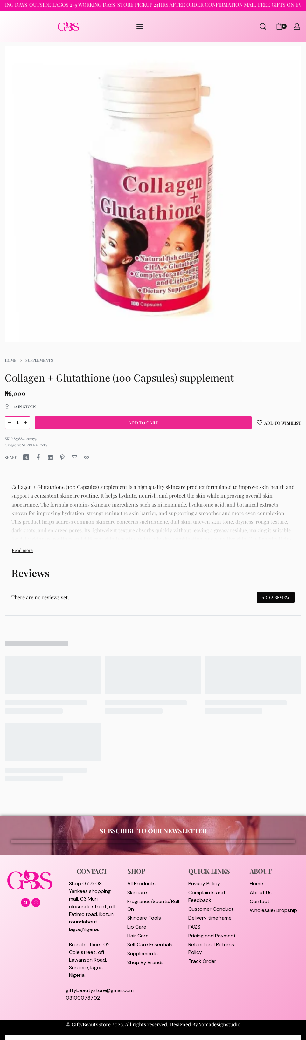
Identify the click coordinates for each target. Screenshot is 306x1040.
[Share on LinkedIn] (50, 457)
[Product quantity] (17, 422)
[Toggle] (22, 550)
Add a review (275, 597)
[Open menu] (139, 26)
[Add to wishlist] (279, 422)
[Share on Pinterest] (62, 457)
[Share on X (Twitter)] (26, 457)
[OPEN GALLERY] (153, 194)
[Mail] (74, 457)
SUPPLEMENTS (39, 360)
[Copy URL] (86, 457)
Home (11, 360)
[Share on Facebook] (38, 457)
